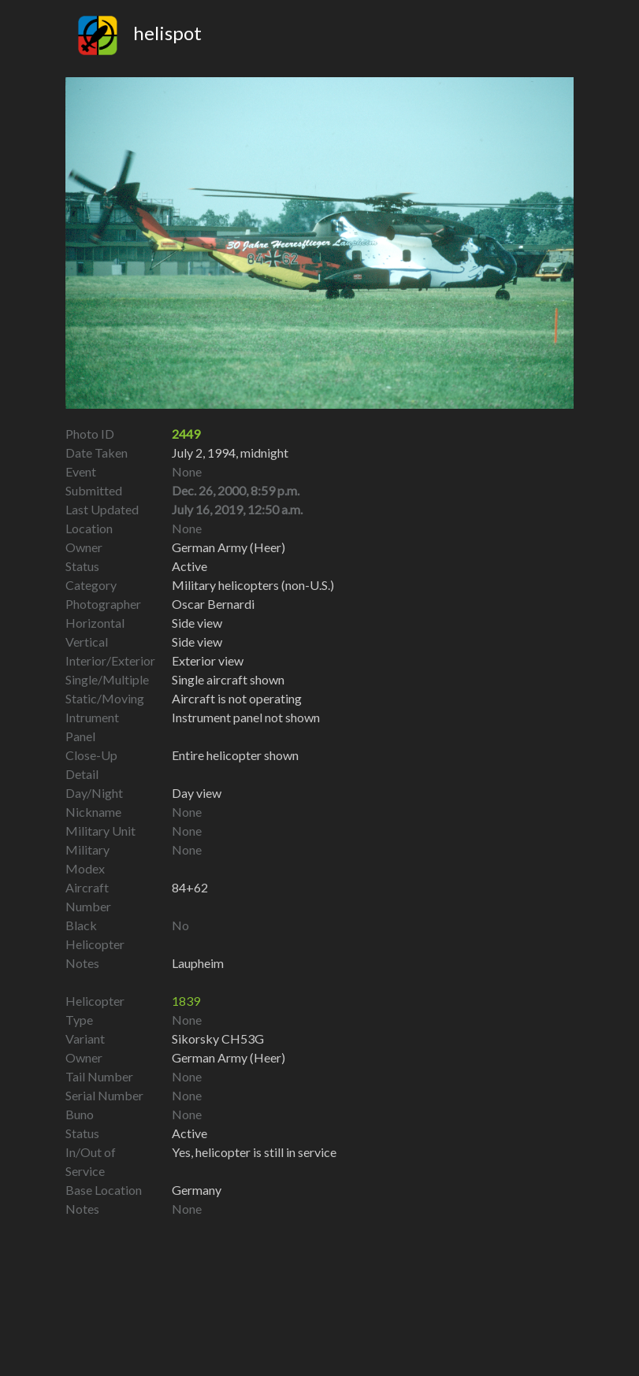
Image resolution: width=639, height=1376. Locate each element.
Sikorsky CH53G (218, 1038)
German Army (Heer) (228, 1057)
